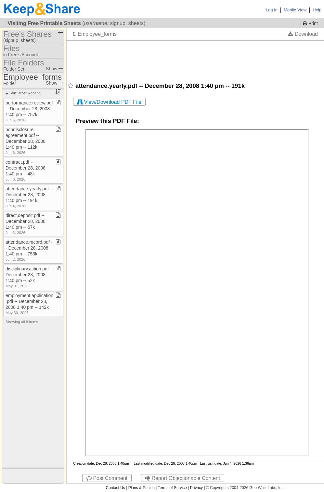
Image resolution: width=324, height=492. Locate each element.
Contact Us (115, 487)
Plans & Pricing (141, 487)
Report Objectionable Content (182, 478)
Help (317, 9)
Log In (272, 9)
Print (310, 23)
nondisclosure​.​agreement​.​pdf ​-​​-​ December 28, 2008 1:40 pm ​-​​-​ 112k (25, 141)
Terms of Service (172, 487)
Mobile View (295, 9)
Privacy (196, 487)
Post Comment (106, 478)
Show (54, 68)
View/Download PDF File (109, 102)
